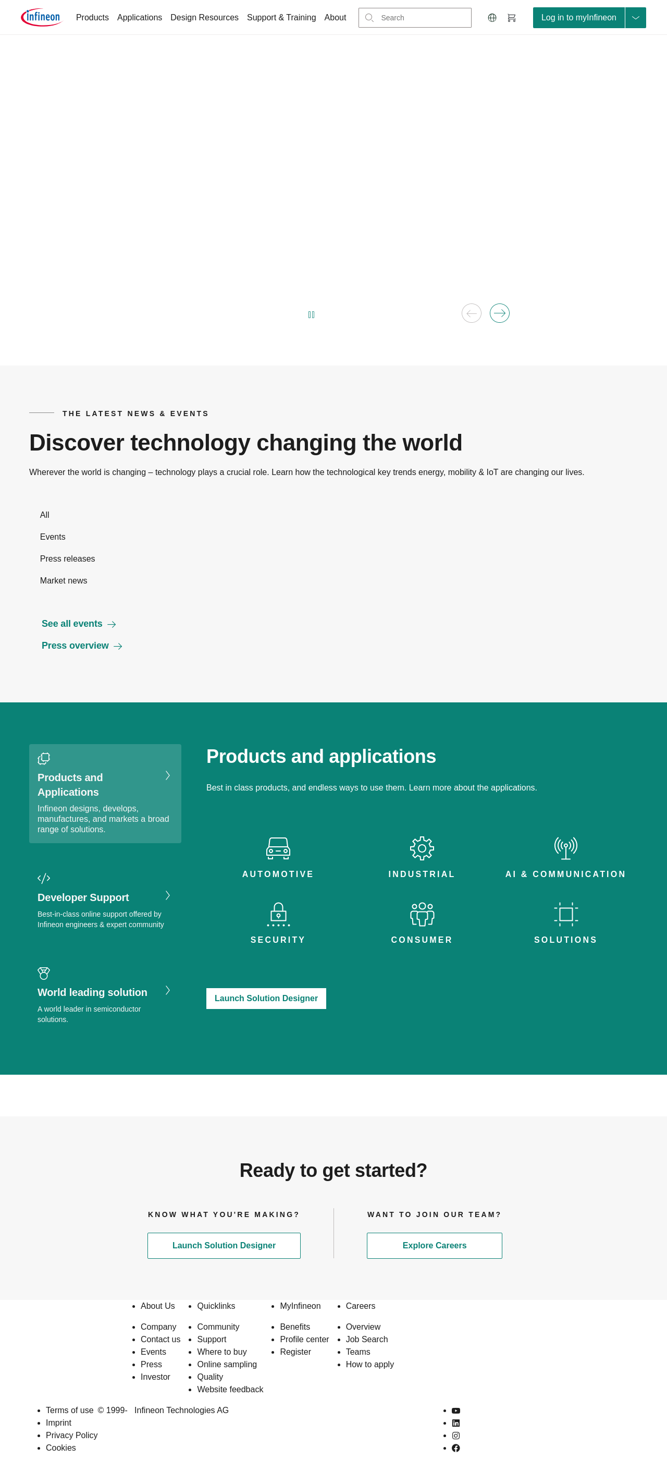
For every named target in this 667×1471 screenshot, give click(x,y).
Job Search (367, 1339)
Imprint (58, 1422)
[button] (492, 18)
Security (278, 939)
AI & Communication (565, 874)
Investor (155, 1376)
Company (158, 1326)
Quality (210, 1376)
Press (151, 1364)
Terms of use (70, 1410)
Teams (358, 1351)
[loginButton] (589, 17)
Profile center (304, 1339)
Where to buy (221, 1351)
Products (92, 17)
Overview (363, 1326)
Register (295, 1351)
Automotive (278, 874)
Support (211, 1339)
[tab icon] (278, 858)
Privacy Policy (72, 1435)
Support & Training (281, 17)
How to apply (370, 1364)
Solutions (566, 939)
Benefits (295, 1326)
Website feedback (230, 1389)
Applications (139, 17)
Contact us (160, 1339)
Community (218, 1326)
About (336, 17)
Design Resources (204, 17)
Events (153, 1351)
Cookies (61, 1447)
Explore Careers (435, 1245)
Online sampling (227, 1364)
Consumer (422, 939)
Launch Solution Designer (266, 998)
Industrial (422, 874)
